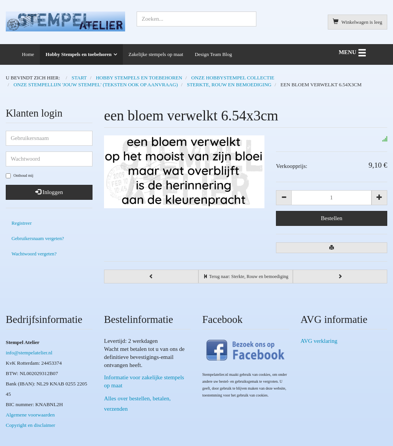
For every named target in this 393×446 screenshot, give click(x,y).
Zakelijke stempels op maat (156, 54)
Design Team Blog (213, 54)
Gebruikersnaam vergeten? (38, 238)
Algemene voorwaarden (30, 415)
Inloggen (49, 192)
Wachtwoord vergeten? (34, 254)
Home (28, 54)
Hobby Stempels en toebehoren (79, 54)
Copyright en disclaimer (30, 425)
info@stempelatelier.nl (29, 352)
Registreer (21, 223)
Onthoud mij (19, 175)
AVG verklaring (319, 341)
